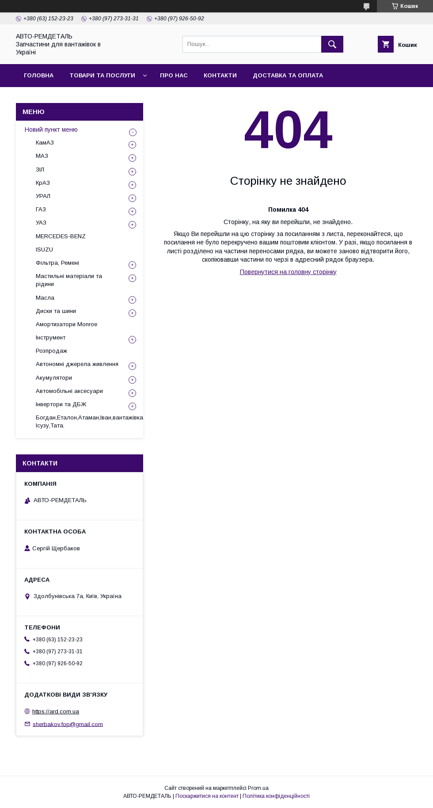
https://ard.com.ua (55, 711)
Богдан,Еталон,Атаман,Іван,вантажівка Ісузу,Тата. (89, 421)
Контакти (220, 75)
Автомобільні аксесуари (69, 391)
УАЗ (41, 222)
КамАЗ (45, 142)
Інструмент (50, 337)
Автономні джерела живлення (77, 364)
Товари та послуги (102, 75)
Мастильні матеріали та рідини (69, 280)
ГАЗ (41, 209)
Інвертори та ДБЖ (61, 404)
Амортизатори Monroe (66, 324)
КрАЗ (43, 182)
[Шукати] (332, 44)
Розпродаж (51, 350)
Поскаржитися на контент (207, 796)
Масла (45, 297)
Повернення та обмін (61, 98)
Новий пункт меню (51, 129)
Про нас (174, 75)
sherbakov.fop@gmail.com (68, 723)
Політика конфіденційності (276, 796)
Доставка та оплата (288, 75)
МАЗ (42, 155)
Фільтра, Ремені (57, 262)
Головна (38, 75)
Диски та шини (56, 311)
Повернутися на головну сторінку (288, 271)
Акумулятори (54, 377)
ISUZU (44, 249)
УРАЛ (43, 196)
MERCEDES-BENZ (61, 236)
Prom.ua (258, 788)
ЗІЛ (40, 169)
